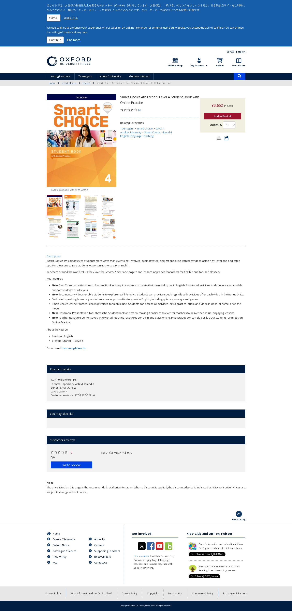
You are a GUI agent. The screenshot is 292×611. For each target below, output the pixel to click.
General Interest (139, 76)
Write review (71, 465)
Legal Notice (175, 593)
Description (54, 256)
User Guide (238, 65)
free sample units (73, 348)
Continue (55, 40)
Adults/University (110, 76)
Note (50, 483)
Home (52, 82)
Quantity (216, 121)
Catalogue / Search (64, 551)
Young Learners (60, 76)
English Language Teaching (137, 136)
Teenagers (85, 76)
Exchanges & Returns (235, 593)
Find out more (141, 555)
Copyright (152, 593)
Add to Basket (222, 112)
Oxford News (61, 545)
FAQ (55, 562)
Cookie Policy (129, 593)
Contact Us (100, 562)
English (240, 51)
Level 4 (86, 82)
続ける (53, 18)
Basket (220, 65)
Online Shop (175, 65)
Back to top (238, 519)
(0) (139, 110)
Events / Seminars (64, 539)
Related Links (102, 557)
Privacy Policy (53, 593)
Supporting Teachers (107, 551)
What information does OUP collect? (91, 593)
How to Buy (60, 557)
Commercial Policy (202, 593)
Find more (73, 40)
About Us (99, 539)
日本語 (230, 51)
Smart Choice (69, 82)
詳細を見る (71, 18)
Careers (99, 545)
